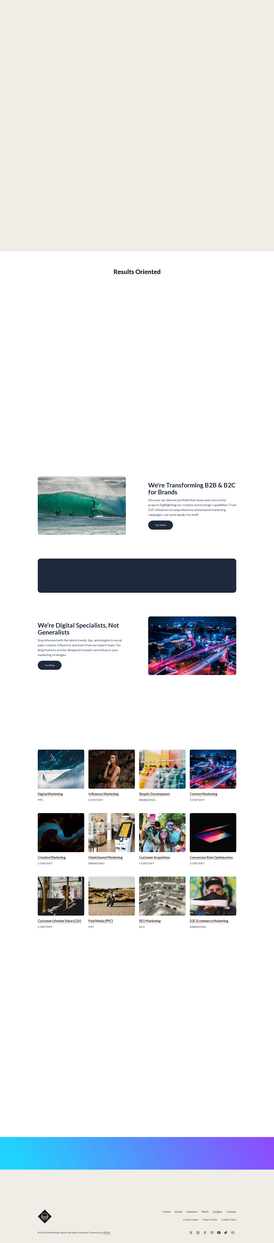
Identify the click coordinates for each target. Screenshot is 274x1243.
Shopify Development (154, 794)
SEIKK (106, 1232)
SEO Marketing (150, 921)
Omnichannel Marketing (105, 857)
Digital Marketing (50, 794)
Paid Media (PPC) (100, 921)
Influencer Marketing (103, 794)
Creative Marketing (52, 857)
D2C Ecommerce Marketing (209, 921)
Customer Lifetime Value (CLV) (59, 921)
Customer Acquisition (154, 857)
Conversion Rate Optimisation (211, 857)
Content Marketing (203, 794)
